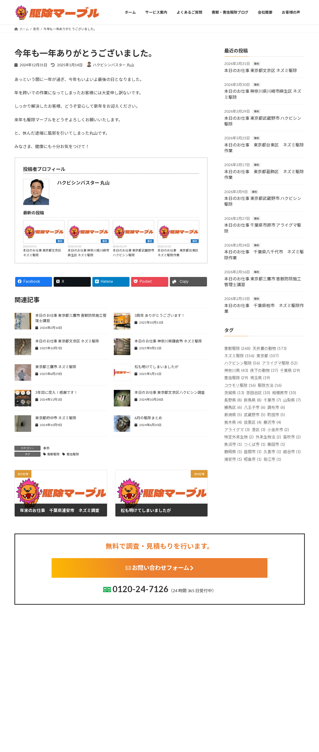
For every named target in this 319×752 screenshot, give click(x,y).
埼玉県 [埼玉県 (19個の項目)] (260, 377)
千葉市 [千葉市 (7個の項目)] (272, 400)
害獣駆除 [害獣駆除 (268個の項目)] (237, 348)
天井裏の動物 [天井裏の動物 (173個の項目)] (270, 348)
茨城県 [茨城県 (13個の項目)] (234, 392)
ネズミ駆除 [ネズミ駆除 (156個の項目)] (239, 355)
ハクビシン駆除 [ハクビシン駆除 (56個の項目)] (242, 363)
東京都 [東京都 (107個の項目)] (267, 355)
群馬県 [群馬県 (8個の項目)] (252, 400)
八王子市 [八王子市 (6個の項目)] (254, 407)
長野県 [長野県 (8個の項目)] (233, 400)
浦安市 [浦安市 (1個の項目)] (233, 458)
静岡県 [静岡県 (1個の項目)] (233, 451)
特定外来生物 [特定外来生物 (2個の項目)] (239, 436)
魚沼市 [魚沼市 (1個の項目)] (233, 444)
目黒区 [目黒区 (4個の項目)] (252, 422)
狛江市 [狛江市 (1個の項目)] (272, 458)
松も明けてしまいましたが (156, 366)
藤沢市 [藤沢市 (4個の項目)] (272, 422)
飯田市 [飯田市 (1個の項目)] (276, 444)
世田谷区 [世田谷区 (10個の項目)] (258, 392)
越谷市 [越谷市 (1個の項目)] (292, 451)
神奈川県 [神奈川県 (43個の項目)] (236, 370)
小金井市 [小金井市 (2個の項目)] (278, 429)
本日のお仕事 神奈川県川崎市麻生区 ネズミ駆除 (88, 252)
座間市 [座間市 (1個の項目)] (252, 451)
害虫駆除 (72, 454)
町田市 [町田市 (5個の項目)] (276, 414)
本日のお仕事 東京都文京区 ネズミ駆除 (42, 252)
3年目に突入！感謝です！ (56, 392)
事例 (60, 241)
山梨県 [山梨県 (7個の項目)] (292, 400)
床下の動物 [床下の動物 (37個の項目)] (264, 370)
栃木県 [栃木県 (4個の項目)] (233, 422)
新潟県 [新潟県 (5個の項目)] (233, 414)
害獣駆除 (53, 454)
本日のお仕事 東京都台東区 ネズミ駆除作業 (178, 252)
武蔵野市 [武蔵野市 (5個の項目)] (254, 414)
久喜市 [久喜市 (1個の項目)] (272, 451)
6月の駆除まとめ (148, 418)
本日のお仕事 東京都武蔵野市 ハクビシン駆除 (133, 252)
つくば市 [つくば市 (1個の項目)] (254, 444)
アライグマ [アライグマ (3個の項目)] (237, 429)
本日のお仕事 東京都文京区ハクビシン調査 (170, 392)
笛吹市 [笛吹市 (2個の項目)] (292, 436)
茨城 (117, 736)
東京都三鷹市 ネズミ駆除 (55, 366)
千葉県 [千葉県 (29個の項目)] (290, 370)
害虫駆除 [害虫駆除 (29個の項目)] (236, 377)
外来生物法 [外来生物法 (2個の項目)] (268, 436)
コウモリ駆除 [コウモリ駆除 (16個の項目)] (240, 385)
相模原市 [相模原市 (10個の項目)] (284, 392)
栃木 (117, 744)
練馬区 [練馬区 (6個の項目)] (233, 407)
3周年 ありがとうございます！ (160, 315)
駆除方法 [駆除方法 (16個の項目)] (270, 385)
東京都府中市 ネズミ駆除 (55, 418)
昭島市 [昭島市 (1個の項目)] (252, 458)
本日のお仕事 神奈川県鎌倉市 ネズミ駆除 (168, 341)
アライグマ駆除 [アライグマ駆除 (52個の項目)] (280, 363)
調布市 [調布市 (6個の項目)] (276, 407)
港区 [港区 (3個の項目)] (258, 429)
